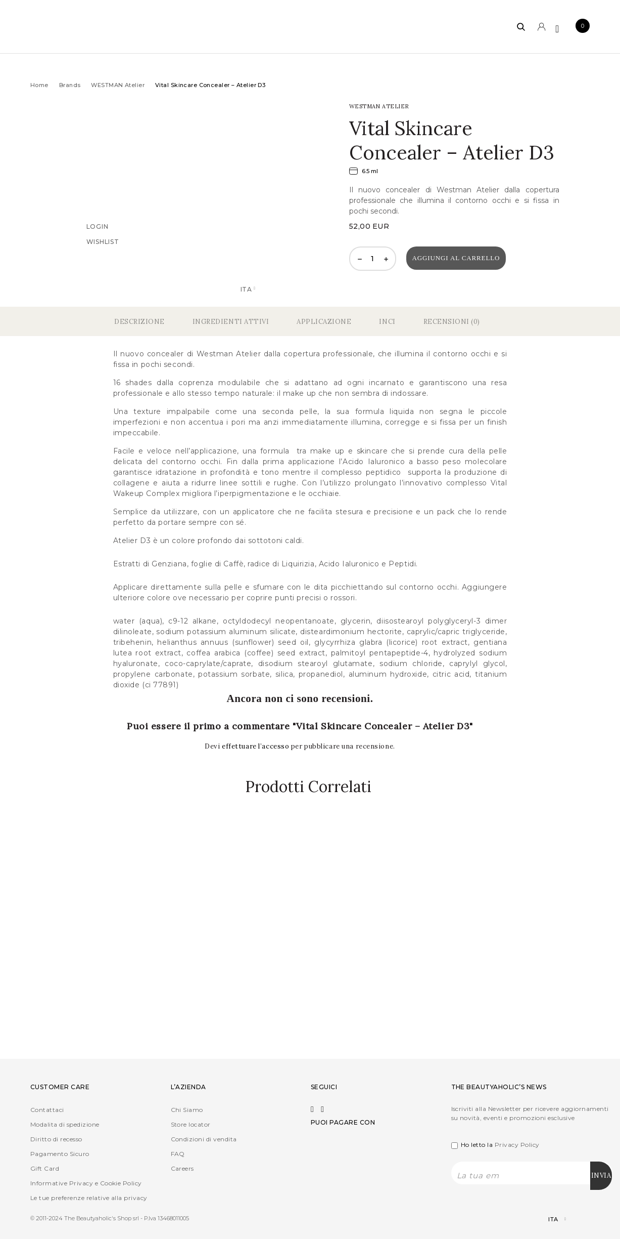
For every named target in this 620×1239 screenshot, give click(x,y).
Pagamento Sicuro (59, 1154)
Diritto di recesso (56, 1139)
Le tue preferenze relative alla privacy (89, 1198)
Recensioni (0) (451, 321)
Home (39, 85)
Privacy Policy (517, 1144)
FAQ (178, 1154)
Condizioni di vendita (204, 1139)
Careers (182, 1168)
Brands (70, 85)
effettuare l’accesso (256, 746)
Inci (387, 321)
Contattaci (47, 1109)
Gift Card (44, 1168)
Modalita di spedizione (65, 1124)
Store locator (191, 1124)
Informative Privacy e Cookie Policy (86, 1183)
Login (97, 226)
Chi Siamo (187, 1109)
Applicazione (324, 321)
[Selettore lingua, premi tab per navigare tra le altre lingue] (548, 1219)
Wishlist (102, 241)
